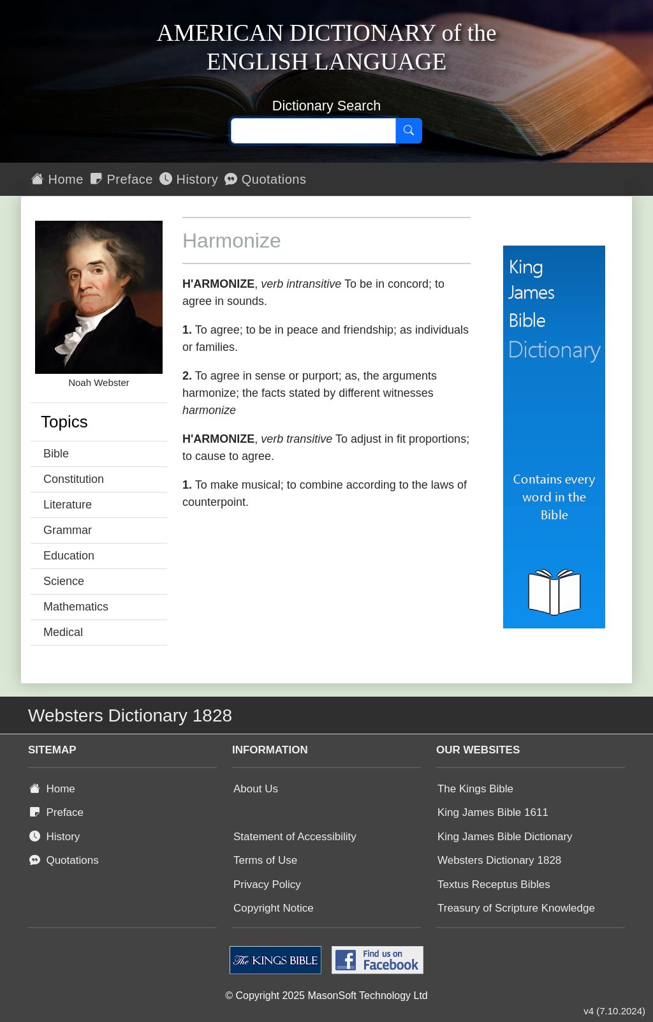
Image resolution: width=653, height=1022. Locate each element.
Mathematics (75, 606)
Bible (56, 453)
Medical (63, 632)
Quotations (265, 179)
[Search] (408, 131)
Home (57, 179)
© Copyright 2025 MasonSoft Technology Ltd (326, 995)
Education (68, 555)
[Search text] (313, 131)
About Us (255, 789)
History (188, 179)
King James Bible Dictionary (505, 837)
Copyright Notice (273, 908)
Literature (67, 504)
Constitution (73, 479)
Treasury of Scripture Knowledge (516, 908)
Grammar (67, 530)
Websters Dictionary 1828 (499, 860)
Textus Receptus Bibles (493, 884)
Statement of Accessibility (294, 837)
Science (63, 581)
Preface (121, 179)
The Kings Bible (475, 789)
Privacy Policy (267, 884)
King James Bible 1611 (492, 812)
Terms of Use (265, 860)
